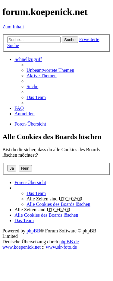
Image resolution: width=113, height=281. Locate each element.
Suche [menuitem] (32, 86)
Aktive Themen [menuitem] (42, 75)
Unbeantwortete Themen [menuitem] (50, 70)
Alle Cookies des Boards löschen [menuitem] (58, 204)
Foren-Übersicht (30, 182)
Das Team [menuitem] (36, 97)
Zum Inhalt (13, 26)
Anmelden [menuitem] (24, 113)
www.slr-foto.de (61, 247)
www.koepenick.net (21, 247)
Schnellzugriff (28, 59)
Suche (70, 39)
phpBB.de (69, 241)
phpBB (33, 230)
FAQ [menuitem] (19, 108)
